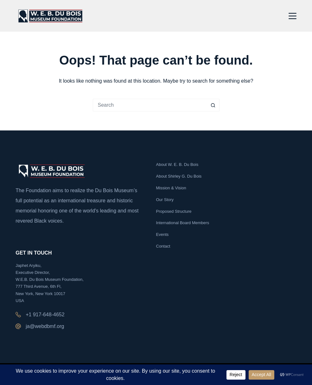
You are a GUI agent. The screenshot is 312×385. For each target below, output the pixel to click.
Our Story (165, 199)
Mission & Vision (171, 188)
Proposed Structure (174, 211)
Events (162, 234)
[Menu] (292, 16)
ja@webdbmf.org (45, 326)
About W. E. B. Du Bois (177, 164)
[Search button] (213, 105)
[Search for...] (150, 105)
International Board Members (182, 222)
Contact (163, 246)
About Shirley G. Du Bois (179, 176)
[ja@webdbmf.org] (18, 326)
